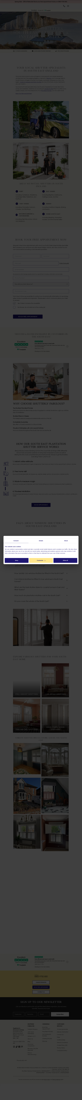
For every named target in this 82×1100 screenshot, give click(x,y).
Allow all (65, 560)
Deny (16, 560)
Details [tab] (41, 540)
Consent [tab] (16, 540)
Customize (41, 560)
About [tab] (66, 540)
